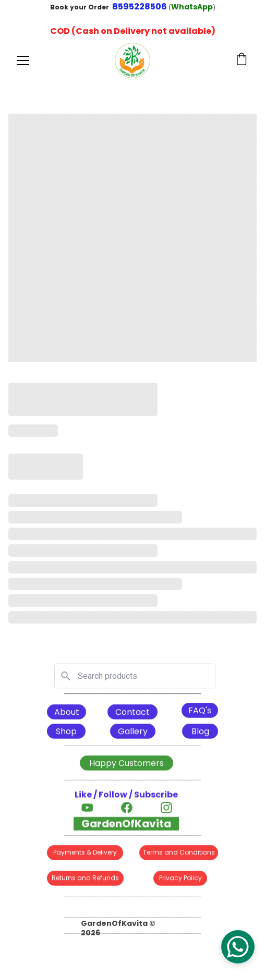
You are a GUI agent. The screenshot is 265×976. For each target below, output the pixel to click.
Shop (66, 732)
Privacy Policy (180, 878)
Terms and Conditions (179, 853)
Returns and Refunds (85, 878)
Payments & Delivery (85, 853)
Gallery (133, 732)
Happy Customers (126, 764)
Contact (132, 713)
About (66, 713)
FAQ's (199, 711)
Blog (200, 732)
